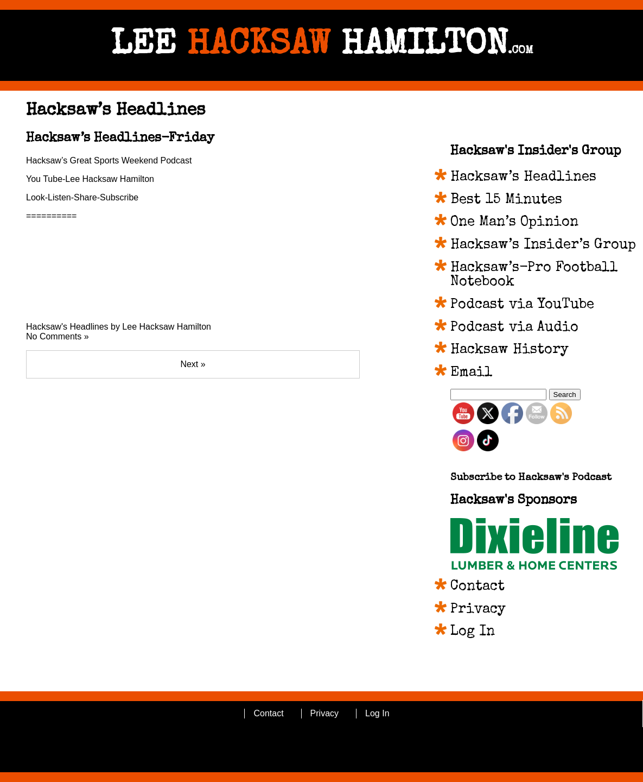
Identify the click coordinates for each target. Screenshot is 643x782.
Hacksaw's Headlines (67, 326)
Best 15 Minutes (506, 200)
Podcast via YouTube (522, 305)
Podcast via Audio (514, 328)
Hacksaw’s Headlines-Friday (120, 138)
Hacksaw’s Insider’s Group (543, 245)
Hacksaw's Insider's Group (535, 151)
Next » (192, 364)
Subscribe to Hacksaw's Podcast (531, 478)
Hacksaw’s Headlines (523, 178)
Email (471, 373)
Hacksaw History (509, 350)
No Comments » (57, 336)
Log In (472, 632)
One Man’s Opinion (514, 223)
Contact (477, 587)
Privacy (478, 610)
